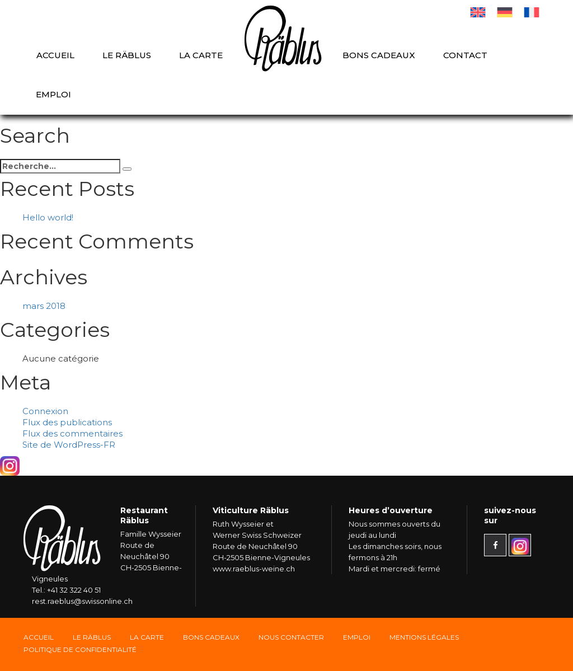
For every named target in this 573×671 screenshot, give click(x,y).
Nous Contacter (291, 637)
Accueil (55, 55)
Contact (465, 55)
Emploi (53, 94)
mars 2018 (43, 306)
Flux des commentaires (72, 433)
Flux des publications (67, 422)
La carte (201, 55)
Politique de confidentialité (80, 649)
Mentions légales (424, 637)
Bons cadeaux (378, 55)
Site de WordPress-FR (68, 444)
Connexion (45, 411)
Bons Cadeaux (211, 637)
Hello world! (47, 217)
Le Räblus (126, 55)
